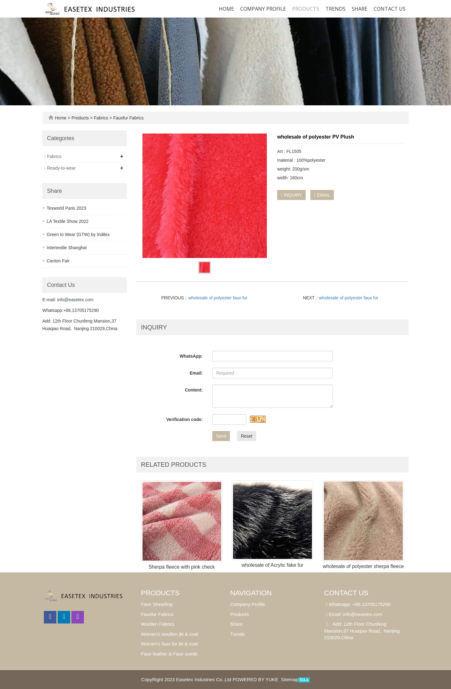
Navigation (251, 593)
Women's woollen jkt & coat (169, 634)
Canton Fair (58, 260)
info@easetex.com (75, 299)
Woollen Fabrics (157, 624)
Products (305, 8)
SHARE (359, 8)
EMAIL (322, 194)
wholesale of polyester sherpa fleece (363, 566)
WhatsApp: (191, 356)
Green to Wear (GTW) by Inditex (78, 234)
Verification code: (184, 419)
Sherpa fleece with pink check (181, 567)
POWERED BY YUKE (255, 679)
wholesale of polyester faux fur (217, 297)
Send (221, 436)
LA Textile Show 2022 (68, 221)
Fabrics (101, 117)
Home (226, 8)
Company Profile (263, 8)
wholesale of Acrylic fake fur (272, 565)
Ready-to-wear (61, 168)
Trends (335, 8)
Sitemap (289, 679)
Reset (246, 436)
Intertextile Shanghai (67, 247)
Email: (196, 373)
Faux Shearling (157, 604)
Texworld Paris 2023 (66, 208)
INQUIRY (291, 194)
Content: (194, 389)
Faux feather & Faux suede (169, 653)
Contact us (390, 8)
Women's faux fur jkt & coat (169, 643)
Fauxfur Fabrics (128, 117)
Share (236, 624)
